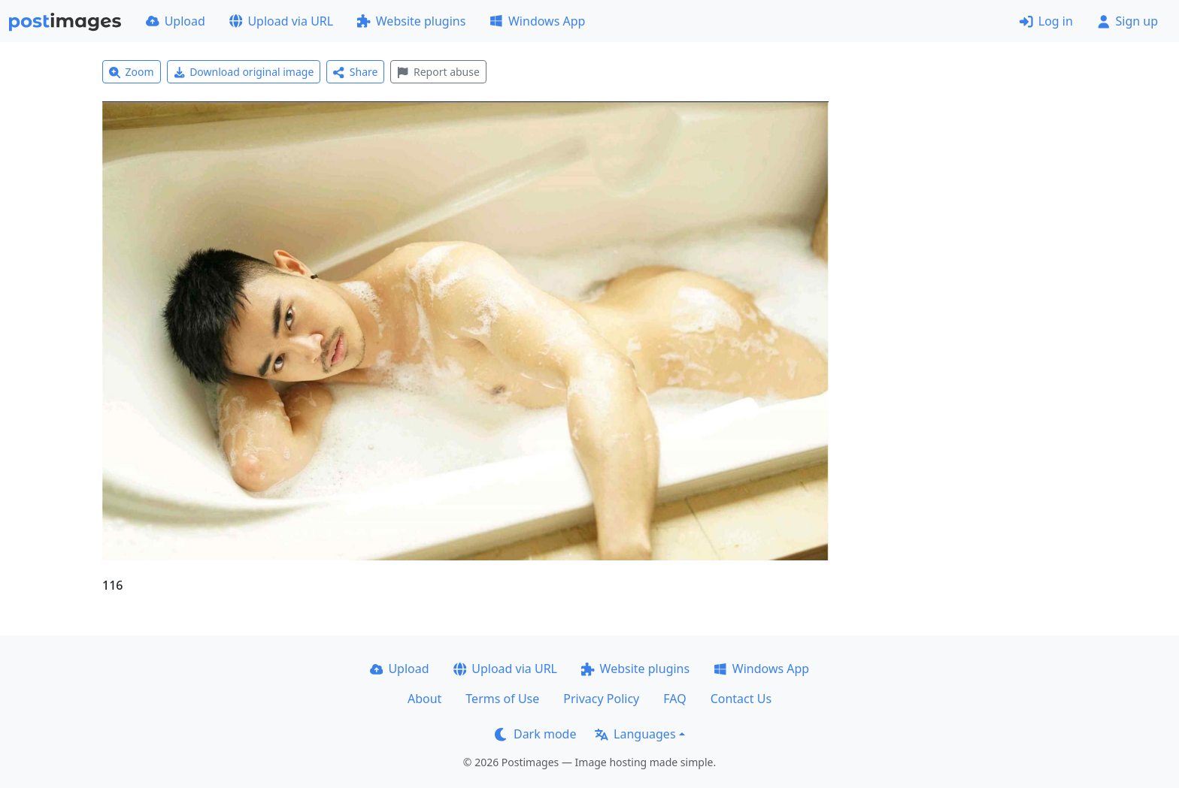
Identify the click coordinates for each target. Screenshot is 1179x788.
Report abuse (438, 72)
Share (355, 72)
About (424, 698)
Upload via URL (281, 21)
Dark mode (535, 734)
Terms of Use (502, 698)
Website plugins (411, 21)
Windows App (537, 21)
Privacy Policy (601, 698)
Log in (1046, 21)
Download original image (244, 72)
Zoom (131, 72)
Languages (635, 734)
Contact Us (741, 698)
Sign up (1127, 21)
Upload (175, 21)
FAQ (674, 698)
